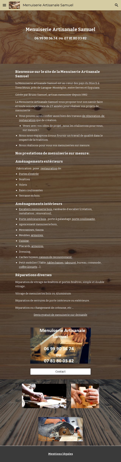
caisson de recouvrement (55, 257)
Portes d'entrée (29, 174)
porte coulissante (83, 219)
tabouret (70, 262)
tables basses (55, 262)
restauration (49, 168)
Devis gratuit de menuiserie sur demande (60, 314)
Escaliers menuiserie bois (35, 209)
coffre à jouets (28, 267)
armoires (37, 235)
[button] (4, 5)
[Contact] (60, 371)
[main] (60, 37)
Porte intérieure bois (32, 219)
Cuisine (24, 240)
